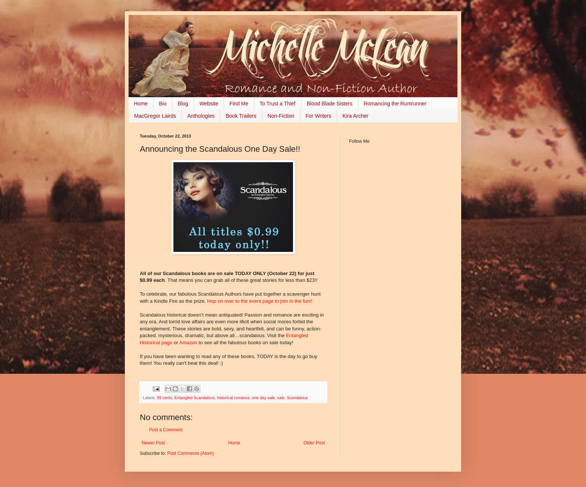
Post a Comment (165, 429)
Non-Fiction (281, 116)
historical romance (233, 397)
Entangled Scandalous (195, 397)
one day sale (263, 397)
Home (141, 104)
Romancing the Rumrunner (395, 104)
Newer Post (153, 443)
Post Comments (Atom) (190, 453)
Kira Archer (355, 116)
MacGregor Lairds (155, 116)
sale (281, 397)
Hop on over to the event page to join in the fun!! (259, 301)
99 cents (164, 397)
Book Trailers (241, 116)
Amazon (189, 342)
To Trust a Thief (278, 104)
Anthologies (201, 116)
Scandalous (297, 397)
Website (209, 104)
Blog (183, 104)
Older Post (314, 443)
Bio (162, 104)
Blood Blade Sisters (329, 104)
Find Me (239, 104)
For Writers (318, 116)
